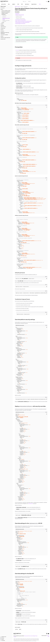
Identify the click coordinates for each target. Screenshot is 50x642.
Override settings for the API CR (28, 523)
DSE (22, 4)
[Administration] (6, 27)
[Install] (6, 9)
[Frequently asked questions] (6, 37)
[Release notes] (6, 39)
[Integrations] (6, 28)
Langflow (14, 4)
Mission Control (17, 6)
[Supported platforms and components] (6, 33)
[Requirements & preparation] (6, 12)
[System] (48, 1)
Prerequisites (17, 13)
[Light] (46, 1)
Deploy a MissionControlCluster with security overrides (23, 21)
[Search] (27, 1)
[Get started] (6, 8)
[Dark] (47, 1)
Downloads (3, 640)
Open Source (27, 4)
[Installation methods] (6, 13)
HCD (18, 4)
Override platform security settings (25, 319)
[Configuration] (6, 14)
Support (2, 639)
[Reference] (6, 31)
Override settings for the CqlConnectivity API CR (22, 22)
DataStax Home (3, 636)
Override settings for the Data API (20, 23)
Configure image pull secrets (23, 65)
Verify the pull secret (19, 17)
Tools (40, 4)
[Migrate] (6, 24)
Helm (17, 50)
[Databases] (6, 25)
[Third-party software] (6, 35)
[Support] (6, 36)
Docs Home (3, 4)
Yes (17, 629)
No (20, 629)
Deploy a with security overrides (30, 406)
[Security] (6, 29)
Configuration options (19, 16)
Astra (9, 4)
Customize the (32, 503)
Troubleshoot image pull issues (20, 18)
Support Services (34, 4)
